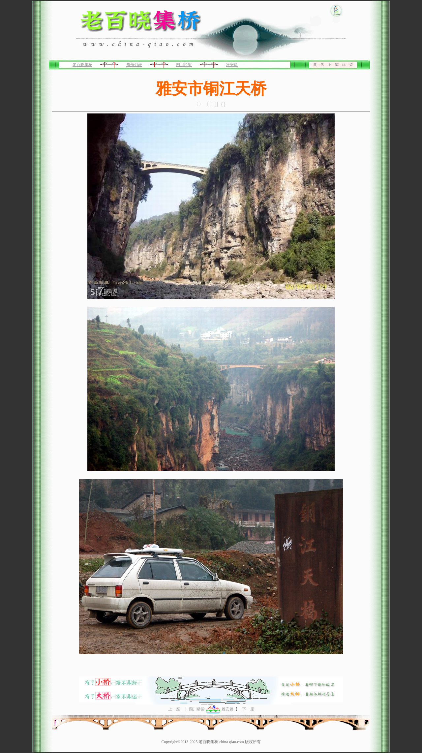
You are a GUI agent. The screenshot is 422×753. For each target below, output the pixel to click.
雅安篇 (232, 64)
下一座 (248, 709)
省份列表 (134, 64)
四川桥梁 (184, 64)
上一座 (174, 709)
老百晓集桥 (82, 64)
